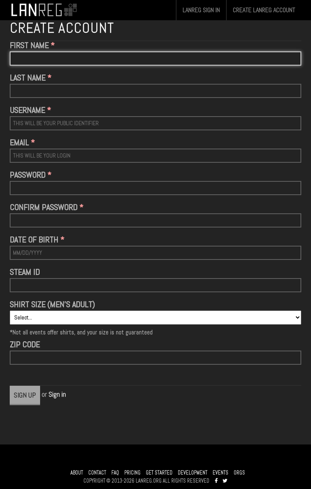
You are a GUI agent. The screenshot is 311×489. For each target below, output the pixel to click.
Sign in (57, 394)
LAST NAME (27, 78)
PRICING (132, 473)
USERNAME (27, 110)
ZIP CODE (25, 344)
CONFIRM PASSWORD (43, 207)
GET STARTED (159, 473)
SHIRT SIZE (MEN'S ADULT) (52, 304)
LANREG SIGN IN (201, 10)
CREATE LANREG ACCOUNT (264, 10)
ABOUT (76, 473)
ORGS (239, 473)
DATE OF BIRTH (34, 240)
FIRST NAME (29, 45)
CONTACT (97, 473)
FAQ (115, 473)
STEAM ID (25, 272)
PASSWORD (27, 175)
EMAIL (19, 142)
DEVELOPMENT (192, 473)
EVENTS (220, 473)
